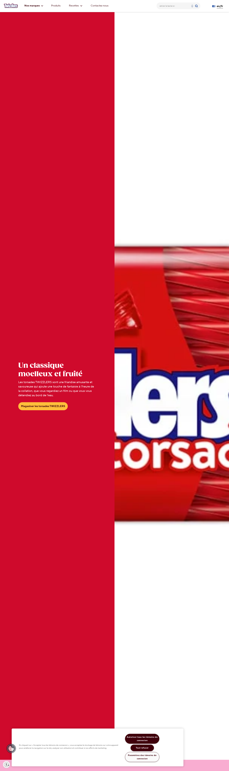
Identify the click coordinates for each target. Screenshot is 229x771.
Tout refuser (142, 747)
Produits (56, 5)
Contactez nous (100, 5)
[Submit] (196, 6)
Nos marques (33, 5)
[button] (11, 748)
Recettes (75, 5)
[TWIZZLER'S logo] (11, 5)
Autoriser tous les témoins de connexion (142, 739)
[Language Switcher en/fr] (218, 6)
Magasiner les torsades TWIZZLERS (43, 406)
